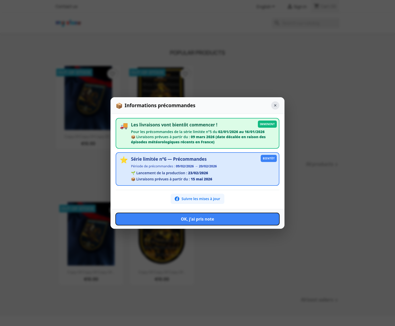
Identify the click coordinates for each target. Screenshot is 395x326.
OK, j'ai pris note (197, 219)
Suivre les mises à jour (197, 198)
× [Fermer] (275, 105)
